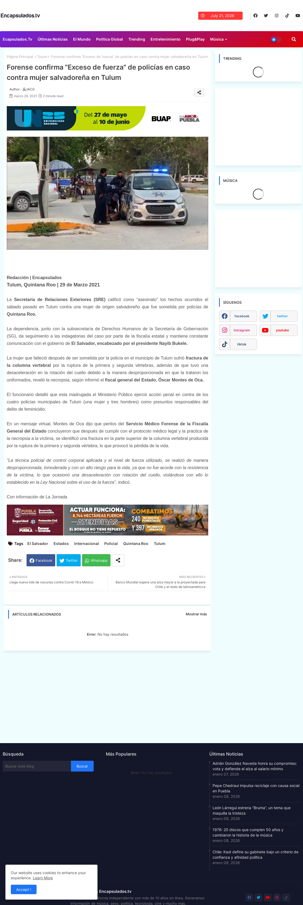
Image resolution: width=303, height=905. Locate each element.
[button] (293, 39)
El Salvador (37, 543)
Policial (111, 543)
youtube (282, 330)
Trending (136, 39)
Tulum (42, 56)
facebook (241, 316)
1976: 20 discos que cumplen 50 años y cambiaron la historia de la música (248, 832)
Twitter (72, 560)
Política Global (109, 39)
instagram (242, 330)
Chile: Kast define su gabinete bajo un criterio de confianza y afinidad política (255, 855)
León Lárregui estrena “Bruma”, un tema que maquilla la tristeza (252, 810)
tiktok (241, 344)
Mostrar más (196, 614)
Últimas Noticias (53, 39)
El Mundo (82, 39)
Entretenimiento (166, 39)
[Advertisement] (110, 695)
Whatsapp (99, 560)
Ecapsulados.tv (17, 39)
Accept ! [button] (23, 889)
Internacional (86, 543)
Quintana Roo (135, 543)
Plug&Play (195, 39)
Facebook (44, 560)
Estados (61, 543)
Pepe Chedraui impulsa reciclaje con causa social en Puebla (256, 788)
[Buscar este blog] (37, 766)
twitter (282, 316)
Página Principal (20, 56)
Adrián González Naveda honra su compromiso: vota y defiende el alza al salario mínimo (255, 766)
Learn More (43, 877)
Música (217, 39)
